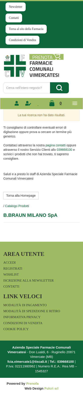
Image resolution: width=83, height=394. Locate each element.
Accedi (9, 262)
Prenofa (32, 383)
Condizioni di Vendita (22, 40)
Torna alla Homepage (21, 195)
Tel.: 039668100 (62, 361)
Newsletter (15, 6)
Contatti (14, 18)
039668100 (64, 149)
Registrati (12, 268)
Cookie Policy (16, 329)
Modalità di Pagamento (25, 305)
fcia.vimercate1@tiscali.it (27, 361)
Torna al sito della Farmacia (26, 29)
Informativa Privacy (22, 317)
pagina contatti (56, 145)
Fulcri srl (51, 388)
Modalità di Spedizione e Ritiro (31, 311)
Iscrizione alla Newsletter (28, 280)
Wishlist (11, 274)
